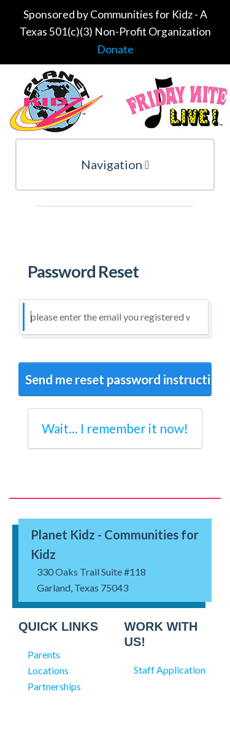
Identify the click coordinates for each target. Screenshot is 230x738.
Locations (48, 670)
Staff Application (169, 669)
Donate (115, 49)
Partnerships (54, 686)
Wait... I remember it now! (115, 428)
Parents (44, 654)
